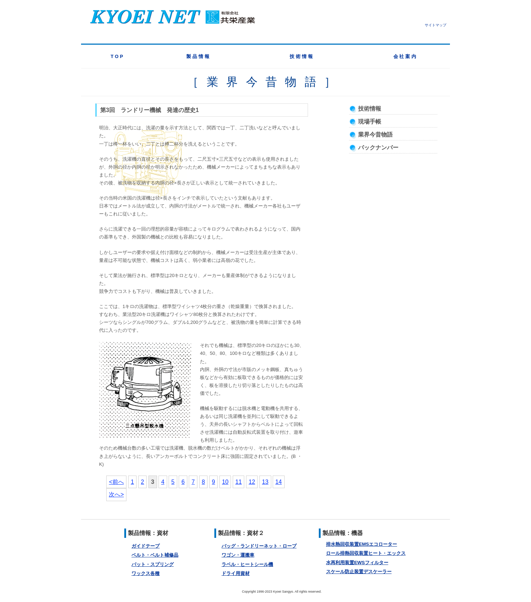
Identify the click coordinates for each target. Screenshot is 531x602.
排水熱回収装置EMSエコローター (361, 544)
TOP (117, 56)
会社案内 (405, 56)
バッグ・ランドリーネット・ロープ (259, 546)
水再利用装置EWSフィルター (357, 562)
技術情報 (302, 56)
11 (238, 482)
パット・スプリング (152, 564)
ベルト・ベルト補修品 (154, 555)
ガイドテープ (145, 546)
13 (265, 482)
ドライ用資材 (236, 573)
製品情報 (198, 56)
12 (252, 482)
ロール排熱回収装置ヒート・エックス (366, 553)
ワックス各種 (145, 573)
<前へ (116, 482)
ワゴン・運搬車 (238, 555)
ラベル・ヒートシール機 (247, 564)
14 (278, 482)
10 (225, 482)
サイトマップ (435, 25)
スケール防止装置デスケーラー (359, 571)
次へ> (116, 494)
